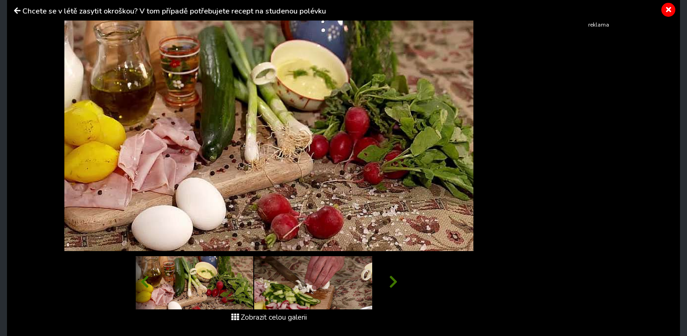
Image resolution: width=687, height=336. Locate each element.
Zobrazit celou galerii (269, 317)
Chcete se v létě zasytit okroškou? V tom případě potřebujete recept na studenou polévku (174, 11)
